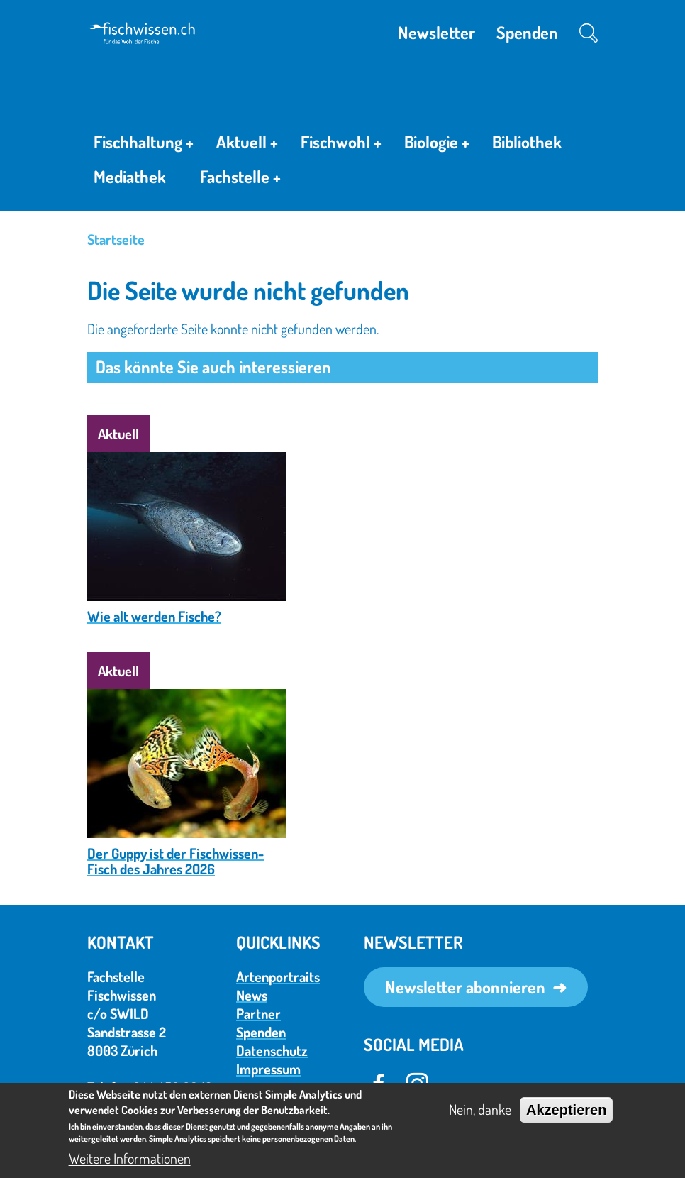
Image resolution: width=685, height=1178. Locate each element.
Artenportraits (278, 976)
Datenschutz (272, 1050)
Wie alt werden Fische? (154, 616)
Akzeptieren (566, 1110)
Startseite (116, 239)
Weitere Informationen (130, 1158)
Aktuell (247, 144)
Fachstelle (240, 179)
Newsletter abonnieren (465, 987)
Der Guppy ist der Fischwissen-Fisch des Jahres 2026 (175, 861)
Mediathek (130, 176)
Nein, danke (480, 1109)
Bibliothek (527, 142)
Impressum (268, 1068)
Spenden (527, 32)
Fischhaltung (144, 144)
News (251, 995)
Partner (258, 1013)
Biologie (436, 144)
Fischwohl (341, 144)
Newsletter (436, 32)
